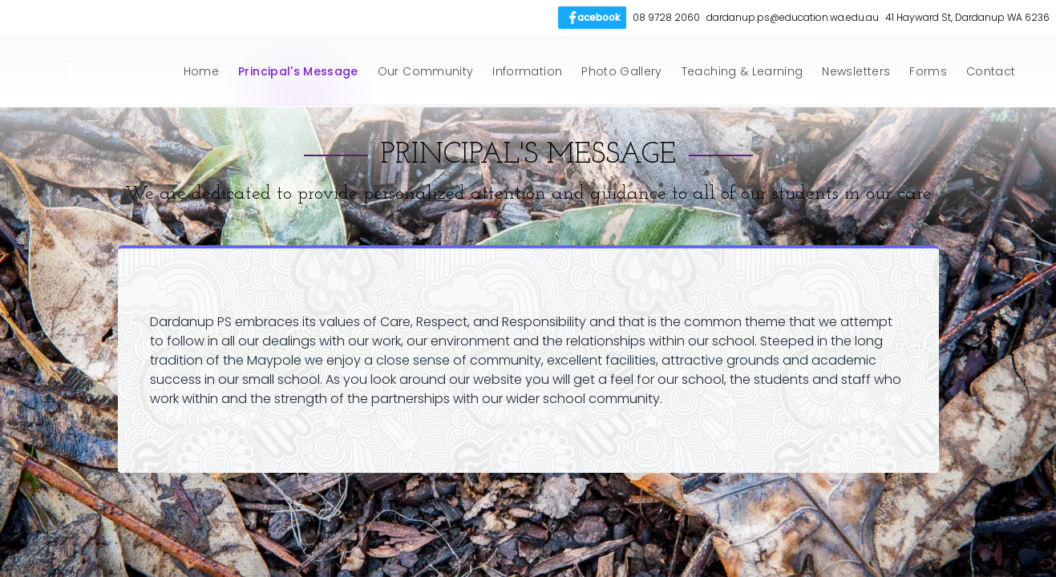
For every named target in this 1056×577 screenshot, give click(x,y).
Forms (928, 71)
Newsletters (856, 71)
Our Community (426, 71)
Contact (990, 71)
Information (527, 71)
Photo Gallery (621, 71)
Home (201, 71)
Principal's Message (298, 71)
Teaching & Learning (742, 71)
